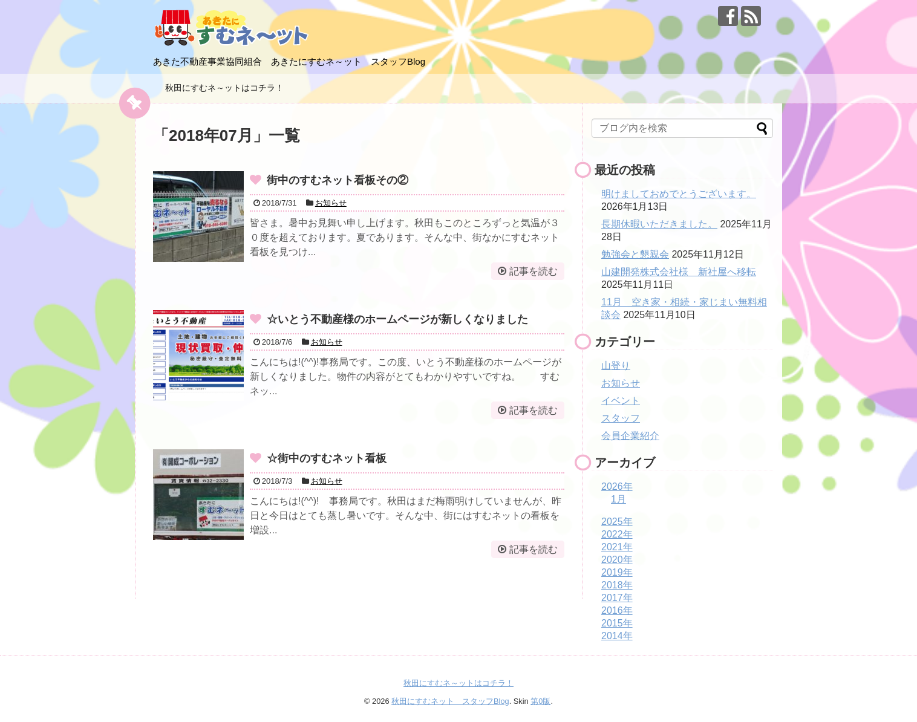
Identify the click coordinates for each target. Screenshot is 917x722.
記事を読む (533, 271)
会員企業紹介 (630, 436)
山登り (615, 365)
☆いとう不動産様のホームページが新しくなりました (397, 319)
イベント (620, 400)
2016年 (617, 610)
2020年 (617, 560)
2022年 (617, 534)
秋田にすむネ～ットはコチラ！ (224, 88)
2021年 (617, 547)
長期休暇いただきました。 (659, 224)
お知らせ (331, 202)
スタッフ (620, 418)
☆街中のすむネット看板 (327, 458)
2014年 (617, 636)
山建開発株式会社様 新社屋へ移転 (678, 272)
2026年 (617, 486)
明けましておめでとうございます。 (678, 194)
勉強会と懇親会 (635, 254)
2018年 (617, 585)
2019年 (617, 572)
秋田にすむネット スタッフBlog (450, 701)
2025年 (617, 521)
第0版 (540, 701)
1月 (618, 499)
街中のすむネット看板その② (337, 180)
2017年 (617, 598)
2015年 (617, 623)
